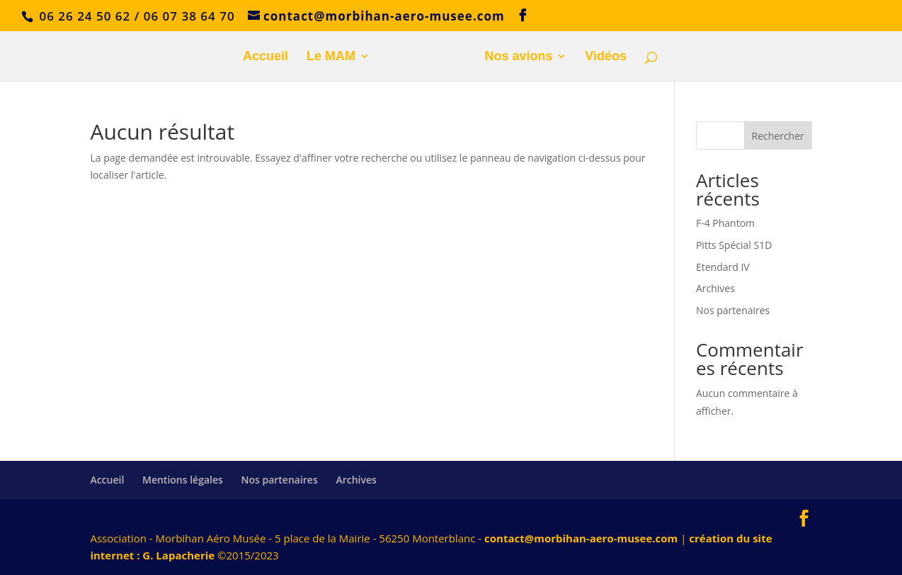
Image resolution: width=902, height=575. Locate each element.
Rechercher (778, 136)
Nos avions (518, 57)
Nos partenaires (733, 310)
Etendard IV (723, 267)
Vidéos (606, 57)
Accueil (265, 57)
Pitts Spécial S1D (734, 245)
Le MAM (331, 57)
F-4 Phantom (725, 223)
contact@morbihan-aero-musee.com (581, 538)
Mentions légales (182, 479)
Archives (715, 288)
